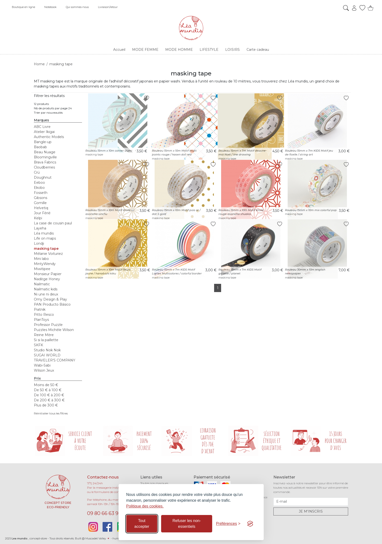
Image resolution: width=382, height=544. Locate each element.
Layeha (40, 228)
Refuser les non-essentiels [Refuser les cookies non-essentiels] (186, 524)
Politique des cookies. (145, 506)
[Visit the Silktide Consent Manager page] (250, 523)
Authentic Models (49, 137)
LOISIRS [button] (232, 49)
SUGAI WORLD (47, 355)
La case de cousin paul (53, 223)
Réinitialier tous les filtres (51, 413)
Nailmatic (42, 284)
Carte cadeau (258, 49)
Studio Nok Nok (47, 350)
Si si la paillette (46, 340)
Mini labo (41, 259)
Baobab (40, 147)
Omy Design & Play (50, 299)
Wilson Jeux (44, 370)
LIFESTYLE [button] (209, 49)
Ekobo (39, 187)
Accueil (119, 49)
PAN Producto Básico (52, 304)
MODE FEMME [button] (145, 49)
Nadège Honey (47, 279)
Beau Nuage (44, 152)
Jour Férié (42, 213)
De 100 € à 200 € (49, 395)
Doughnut (43, 177)
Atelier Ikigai (44, 132)
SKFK (38, 345)
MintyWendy (45, 264)
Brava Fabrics (45, 162)
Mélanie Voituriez (48, 253)
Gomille (40, 203)
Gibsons (40, 198)
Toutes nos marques (154, 483)
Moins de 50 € (46, 385)
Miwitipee (42, 269)
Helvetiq (41, 208)
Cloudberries (44, 167)
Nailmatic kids (45, 289)
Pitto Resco (44, 314)
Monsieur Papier (47, 274)
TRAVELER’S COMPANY (54, 360)
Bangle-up (43, 142)
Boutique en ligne (23, 7)
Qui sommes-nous (77, 7)
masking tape (46, 248)
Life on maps (45, 238)
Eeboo (39, 182)
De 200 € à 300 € (49, 400)
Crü (37, 172)
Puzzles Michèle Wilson (54, 330)
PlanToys (41, 319)
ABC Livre (42, 127)
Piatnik (39, 309)
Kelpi (38, 218)
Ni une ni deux (46, 294)
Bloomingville (45, 157)
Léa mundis (44, 233)
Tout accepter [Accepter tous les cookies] (141, 524)
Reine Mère (44, 335)
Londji (39, 243)
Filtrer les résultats (49, 96)
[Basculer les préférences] (228, 523)
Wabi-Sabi (42, 365)
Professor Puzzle (48, 325)
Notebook (50, 7)
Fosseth (40, 193)
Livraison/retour (108, 7)
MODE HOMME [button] (179, 49)
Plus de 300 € (46, 405)
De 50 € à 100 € (47, 390)
